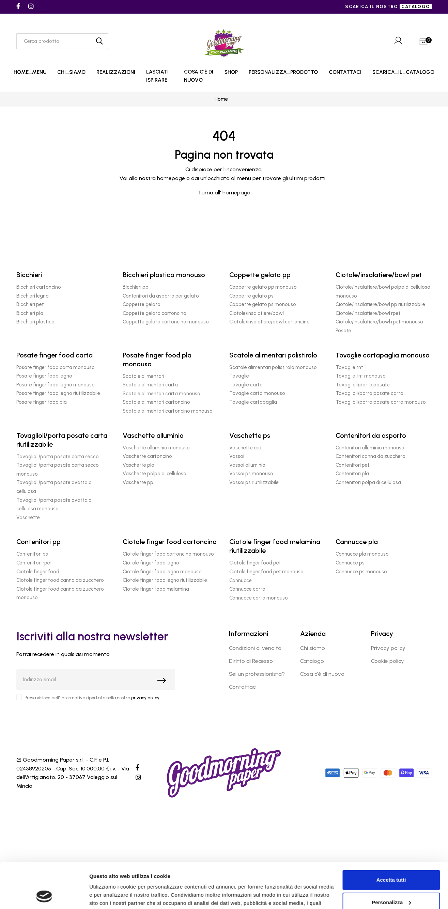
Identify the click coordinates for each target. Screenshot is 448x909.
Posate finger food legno (44, 376)
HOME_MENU (30, 72)
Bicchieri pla (29, 313)
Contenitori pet (353, 465)
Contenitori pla (352, 474)
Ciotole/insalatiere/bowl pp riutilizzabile (380, 304)
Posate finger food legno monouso (55, 385)
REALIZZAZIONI (115, 72)
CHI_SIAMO (71, 72)
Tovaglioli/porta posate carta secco (57, 456)
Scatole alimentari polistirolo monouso (273, 367)
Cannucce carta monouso (258, 598)
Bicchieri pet (30, 304)
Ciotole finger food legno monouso (162, 572)
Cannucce (240, 580)
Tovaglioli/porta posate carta (369, 393)
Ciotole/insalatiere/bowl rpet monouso (379, 322)
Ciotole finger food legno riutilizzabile (165, 580)
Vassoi (236, 456)
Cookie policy (387, 661)
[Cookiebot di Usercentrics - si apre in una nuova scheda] (44, 896)
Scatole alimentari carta (150, 385)
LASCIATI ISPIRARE (157, 76)
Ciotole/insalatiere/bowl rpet (368, 313)
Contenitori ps (32, 554)
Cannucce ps (350, 563)
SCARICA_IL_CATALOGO (403, 72)
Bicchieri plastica (35, 322)
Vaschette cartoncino (147, 456)
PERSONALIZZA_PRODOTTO (283, 72)
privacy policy (145, 697)
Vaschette (28, 517)
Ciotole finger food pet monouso (266, 572)
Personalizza (391, 859)
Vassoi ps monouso (251, 474)
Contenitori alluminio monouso (370, 448)
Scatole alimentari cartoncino (156, 402)
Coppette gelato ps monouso (262, 304)
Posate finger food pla (41, 402)
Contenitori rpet (34, 563)
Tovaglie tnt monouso (361, 376)
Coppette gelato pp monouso (263, 287)
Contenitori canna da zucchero (370, 456)
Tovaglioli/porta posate (363, 385)
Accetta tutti (391, 837)
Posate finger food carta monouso (55, 367)
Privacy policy (388, 648)
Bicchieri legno (32, 296)
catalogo (415, 6)
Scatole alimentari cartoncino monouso (168, 411)
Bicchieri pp (136, 287)
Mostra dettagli (107, 895)
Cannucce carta (247, 589)
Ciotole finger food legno (151, 563)
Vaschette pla (138, 465)
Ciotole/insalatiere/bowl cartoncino (269, 322)
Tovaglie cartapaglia (253, 402)
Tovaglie (239, 376)
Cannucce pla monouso (362, 554)
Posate (343, 331)
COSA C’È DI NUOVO (198, 76)
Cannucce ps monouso (361, 572)
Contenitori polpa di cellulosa (368, 482)
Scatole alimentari (143, 376)
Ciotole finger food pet (255, 563)
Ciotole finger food (37, 572)
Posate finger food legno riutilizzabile (58, 393)
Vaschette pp (138, 482)
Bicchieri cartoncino (38, 287)
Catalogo (312, 661)
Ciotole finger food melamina (156, 589)
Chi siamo (312, 648)
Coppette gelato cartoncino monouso (166, 322)
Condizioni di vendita (255, 648)
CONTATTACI (345, 72)
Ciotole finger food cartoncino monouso (168, 554)
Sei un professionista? (257, 674)
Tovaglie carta (246, 385)
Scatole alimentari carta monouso (161, 393)
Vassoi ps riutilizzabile (254, 482)
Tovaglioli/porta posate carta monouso (381, 402)
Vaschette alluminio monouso (156, 448)
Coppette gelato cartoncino (154, 313)
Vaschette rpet (246, 448)
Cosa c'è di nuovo (322, 674)
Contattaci (243, 687)
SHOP (231, 72)
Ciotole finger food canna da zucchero (60, 580)
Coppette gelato (141, 304)
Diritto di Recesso (251, 661)
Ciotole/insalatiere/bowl (256, 313)
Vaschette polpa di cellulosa (154, 474)
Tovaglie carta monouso (257, 393)
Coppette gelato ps (251, 296)
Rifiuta (391, 882)
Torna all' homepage (224, 192)
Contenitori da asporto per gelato (161, 296)
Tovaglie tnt (349, 367)
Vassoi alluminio (247, 465)
